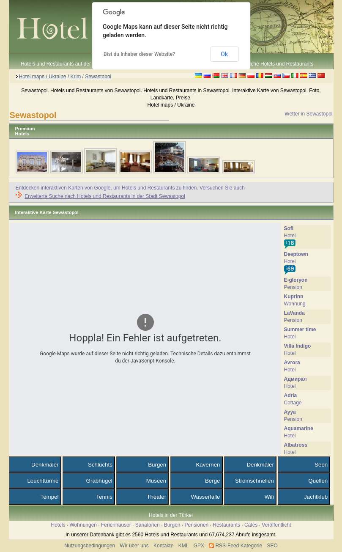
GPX (199, 546)
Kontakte (163, 546)
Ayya (290, 412)
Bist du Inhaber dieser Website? (139, 54)
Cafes (250, 525)
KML (183, 546)
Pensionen (197, 525)
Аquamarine (298, 428)
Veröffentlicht (276, 525)
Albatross (295, 445)
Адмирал (295, 379)
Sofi (289, 228)
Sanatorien (147, 525)
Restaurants (226, 525)
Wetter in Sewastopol (308, 114)
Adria (290, 395)
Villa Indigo (297, 346)
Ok (224, 54)
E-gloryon (296, 280)
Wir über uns (134, 546)
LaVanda (294, 313)
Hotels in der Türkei (171, 515)
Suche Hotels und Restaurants (279, 64)
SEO (272, 546)
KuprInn (294, 296)
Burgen (172, 525)
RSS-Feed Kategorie (238, 546)
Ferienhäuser (116, 525)
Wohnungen (83, 525)
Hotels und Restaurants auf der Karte (62, 64)
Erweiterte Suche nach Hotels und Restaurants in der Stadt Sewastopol (105, 196)
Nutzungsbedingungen (89, 546)
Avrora (292, 362)
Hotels (58, 525)
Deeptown (296, 254)
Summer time (300, 329)
